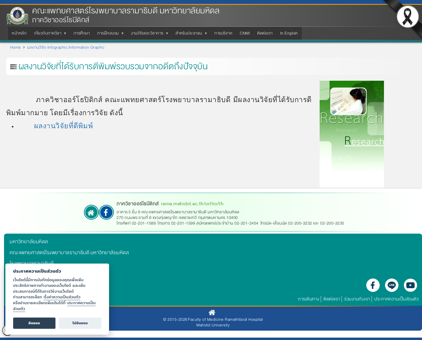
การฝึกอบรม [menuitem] (109, 35)
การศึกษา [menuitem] (82, 33)
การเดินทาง (308, 299)
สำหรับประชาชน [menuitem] (190, 35)
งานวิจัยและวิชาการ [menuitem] (148, 35)
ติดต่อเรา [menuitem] (265, 33)
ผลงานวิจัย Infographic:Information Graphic (65, 47)
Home (15, 47)
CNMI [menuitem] (245, 33)
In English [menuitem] (289, 33)
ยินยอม (34, 323)
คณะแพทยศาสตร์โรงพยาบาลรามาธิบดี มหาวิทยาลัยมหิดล (125, 11)
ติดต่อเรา (331, 299)
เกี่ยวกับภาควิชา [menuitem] (48, 35)
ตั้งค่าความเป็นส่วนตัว (62, 297)
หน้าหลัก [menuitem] (19, 33)
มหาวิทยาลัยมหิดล (29, 241)
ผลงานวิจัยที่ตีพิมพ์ (63, 126)
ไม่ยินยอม (80, 323)
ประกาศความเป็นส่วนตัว (396, 299)
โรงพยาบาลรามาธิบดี (32, 263)
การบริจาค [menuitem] (223, 33)
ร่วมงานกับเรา (357, 299)
